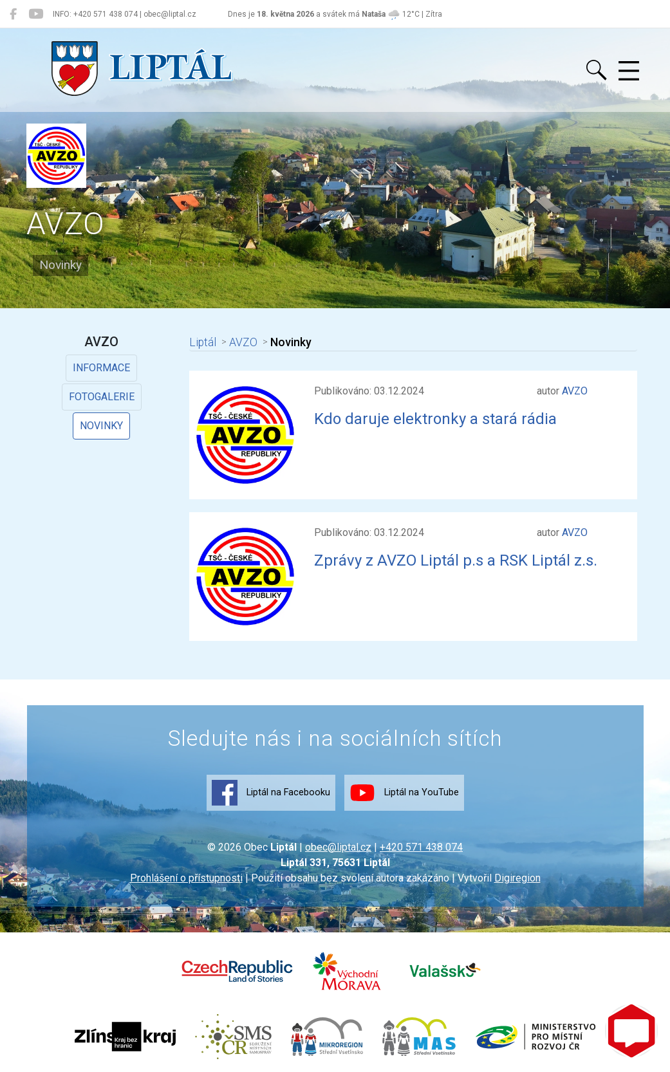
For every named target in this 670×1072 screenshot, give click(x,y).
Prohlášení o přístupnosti (186, 878)
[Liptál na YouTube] (35, 14)
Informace (101, 368)
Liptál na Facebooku (271, 793)
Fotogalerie (102, 397)
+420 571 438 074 (421, 847)
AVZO (239, 343)
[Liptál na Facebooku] (13, 14)
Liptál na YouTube (404, 793)
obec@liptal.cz (338, 847)
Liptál (201, 343)
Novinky (101, 426)
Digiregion (517, 878)
